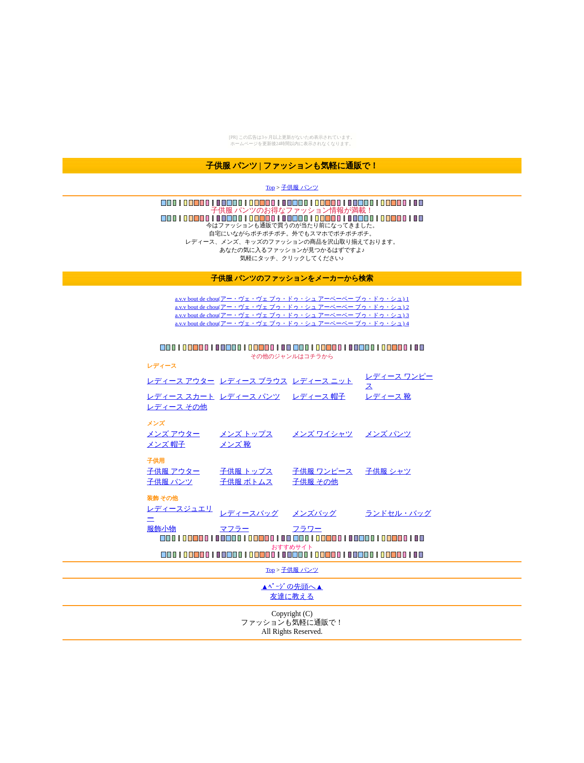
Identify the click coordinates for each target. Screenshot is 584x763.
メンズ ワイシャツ (322, 434)
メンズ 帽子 (166, 444)
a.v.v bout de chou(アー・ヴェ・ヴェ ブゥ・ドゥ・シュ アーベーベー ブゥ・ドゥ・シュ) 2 (292, 306)
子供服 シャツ (388, 471)
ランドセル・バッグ (398, 513)
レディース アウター (180, 381)
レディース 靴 (388, 396)
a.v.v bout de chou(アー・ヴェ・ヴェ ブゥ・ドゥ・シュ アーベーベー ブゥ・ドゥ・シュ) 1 (292, 298)
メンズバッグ (314, 513)
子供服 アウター (173, 471)
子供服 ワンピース (322, 471)
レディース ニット (322, 381)
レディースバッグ (249, 513)
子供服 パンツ (299, 187)
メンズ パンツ (388, 434)
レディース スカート (180, 396)
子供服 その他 (315, 482)
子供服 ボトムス (246, 482)
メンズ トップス (246, 434)
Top (270, 187)
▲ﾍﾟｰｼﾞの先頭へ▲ (292, 587)
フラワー (307, 529)
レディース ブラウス (253, 381)
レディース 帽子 (318, 396)
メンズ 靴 (235, 444)
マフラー (234, 529)
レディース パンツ (250, 396)
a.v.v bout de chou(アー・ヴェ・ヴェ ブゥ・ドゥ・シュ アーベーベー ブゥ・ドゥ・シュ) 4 (292, 323)
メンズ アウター (173, 434)
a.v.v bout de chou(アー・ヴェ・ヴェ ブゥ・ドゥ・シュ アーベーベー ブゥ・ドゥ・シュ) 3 (292, 315)
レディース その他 (177, 407)
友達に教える (292, 596)
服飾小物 (161, 529)
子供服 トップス (246, 471)
